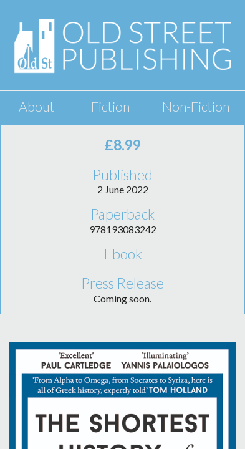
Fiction (110, 107)
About (36, 107)
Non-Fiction (195, 107)
